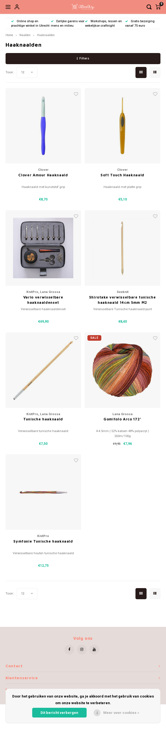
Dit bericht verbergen (59, 712)
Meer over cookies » (121, 712)
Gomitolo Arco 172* (122, 419)
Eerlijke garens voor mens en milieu (67, 23)
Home (9, 35)
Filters (83, 58)
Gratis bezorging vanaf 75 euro (140, 23)
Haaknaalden (46, 35)
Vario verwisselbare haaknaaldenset (43, 300)
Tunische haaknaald (43, 419)
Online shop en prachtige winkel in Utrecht (30, 23)
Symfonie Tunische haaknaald (43, 541)
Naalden (25, 35)
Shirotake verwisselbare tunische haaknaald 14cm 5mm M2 (122, 300)
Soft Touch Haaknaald (122, 175)
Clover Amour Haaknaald (43, 175)
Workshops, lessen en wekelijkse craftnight (103, 23)
